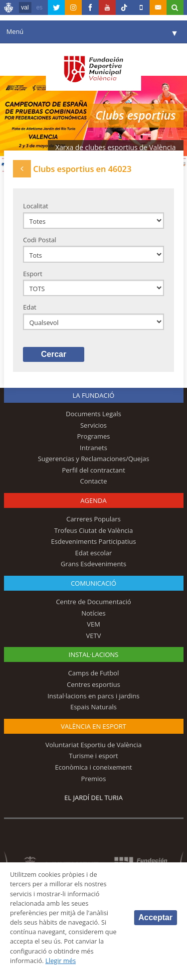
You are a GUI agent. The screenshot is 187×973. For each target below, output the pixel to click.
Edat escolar (93, 552)
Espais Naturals (93, 706)
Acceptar (156, 917)
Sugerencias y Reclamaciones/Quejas (93, 458)
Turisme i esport (93, 755)
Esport (32, 273)
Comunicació (93, 583)
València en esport (93, 726)
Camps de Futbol (93, 672)
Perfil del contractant (93, 470)
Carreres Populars (93, 518)
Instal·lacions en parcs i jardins (93, 695)
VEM (93, 624)
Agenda (93, 500)
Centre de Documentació (93, 601)
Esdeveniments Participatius (93, 541)
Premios (93, 778)
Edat (29, 307)
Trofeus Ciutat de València (93, 530)
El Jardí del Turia (93, 797)
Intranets (93, 447)
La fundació (94, 395)
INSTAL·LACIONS (94, 654)
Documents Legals (93, 413)
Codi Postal (39, 239)
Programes (93, 436)
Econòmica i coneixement (93, 767)
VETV (93, 635)
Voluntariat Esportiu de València (93, 744)
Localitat (35, 205)
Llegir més (60, 960)
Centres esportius (93, 684)
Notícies (93, 613)
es (39, 7)
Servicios (93, 425)
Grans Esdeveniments (93, 563)
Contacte (93, 481)
